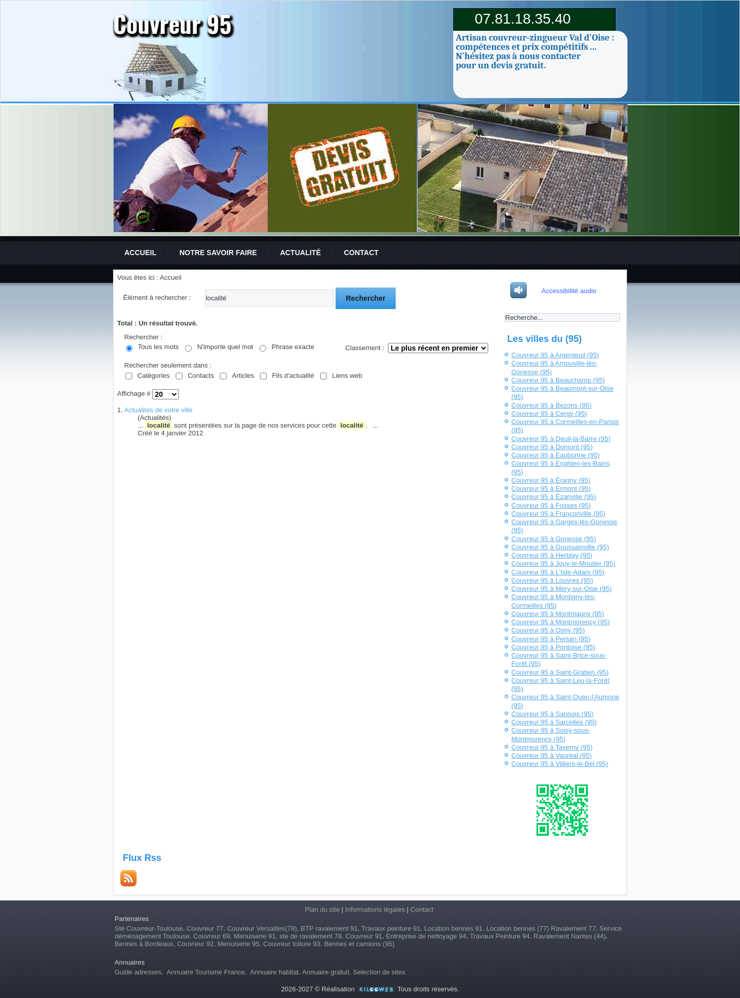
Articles (243, 375)
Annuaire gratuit (325, 972)
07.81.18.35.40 (523, 19)
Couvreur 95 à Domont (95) (552, 447)
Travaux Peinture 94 (500, 936)
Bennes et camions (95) (359, 944)
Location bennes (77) (518, 928)
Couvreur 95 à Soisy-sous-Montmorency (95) (550, 734)
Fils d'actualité (293, 375)
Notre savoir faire (218, 252)
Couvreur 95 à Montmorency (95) (560, 622)
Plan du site (322, 909)
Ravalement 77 (573, 928)
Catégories (153, 375)
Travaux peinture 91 (390, 928)
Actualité (300, 252)
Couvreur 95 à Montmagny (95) (557, 614)
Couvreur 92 (195, 944)
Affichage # (134, 394)
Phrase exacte (293, 347)
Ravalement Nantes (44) (569, 936)
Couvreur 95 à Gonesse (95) (553, 539)
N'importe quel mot (225, 347)
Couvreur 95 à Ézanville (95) (553, 497)
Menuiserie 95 (238, 944)
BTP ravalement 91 (329, 928)
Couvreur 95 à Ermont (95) (551, 488)
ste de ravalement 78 (311, 936)
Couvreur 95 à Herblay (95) (552, 555)
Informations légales (375, 909)
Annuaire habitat (274, 972)
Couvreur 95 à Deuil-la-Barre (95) (560, 439)
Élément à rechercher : (157, 297)
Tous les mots (158, 347)
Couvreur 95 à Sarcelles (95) (554, 722)
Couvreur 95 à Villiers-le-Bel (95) (559, 763)
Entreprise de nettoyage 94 (426, 936)
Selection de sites (379, 972)
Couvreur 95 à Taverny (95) (552, 747)
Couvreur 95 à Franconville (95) (558, 513)
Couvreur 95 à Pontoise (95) (553, 647)
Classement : (364, 348)
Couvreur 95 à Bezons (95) (551, 405)
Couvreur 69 (211, 936)
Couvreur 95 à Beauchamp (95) (558, 380)
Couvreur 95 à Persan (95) (550, 639)
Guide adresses (138, 972)
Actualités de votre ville (158, 410)
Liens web (347, 375)
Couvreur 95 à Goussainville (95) (560, 547)
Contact (361, 252)
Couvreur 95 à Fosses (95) (551, 505)
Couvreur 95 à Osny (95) (548, 630)
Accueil (140, 252)
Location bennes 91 (453, 928)
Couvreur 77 (205, 928)
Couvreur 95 (172, 23)
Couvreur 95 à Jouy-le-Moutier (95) (563, 563)
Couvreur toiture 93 (291, 944)
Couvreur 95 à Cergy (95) (549, 413)
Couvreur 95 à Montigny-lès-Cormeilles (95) (553, 601)
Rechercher (365, 298)
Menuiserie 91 (255, 936)
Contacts (201, 375)
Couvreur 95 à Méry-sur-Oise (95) (561, 588)
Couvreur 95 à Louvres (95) (552, 580)
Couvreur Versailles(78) (262, 928)
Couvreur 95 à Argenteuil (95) (555, 355)
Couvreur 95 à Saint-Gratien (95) (559, 672)
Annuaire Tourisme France (205, 972)
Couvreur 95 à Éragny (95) (550, 480)
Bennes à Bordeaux (144, 944)
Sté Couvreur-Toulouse (149, 928)
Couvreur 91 (363, 936)
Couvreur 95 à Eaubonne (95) (555, 455)
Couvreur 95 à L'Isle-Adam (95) (557, 572)
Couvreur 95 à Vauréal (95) (551, 755)
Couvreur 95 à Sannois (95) (552, 714)
